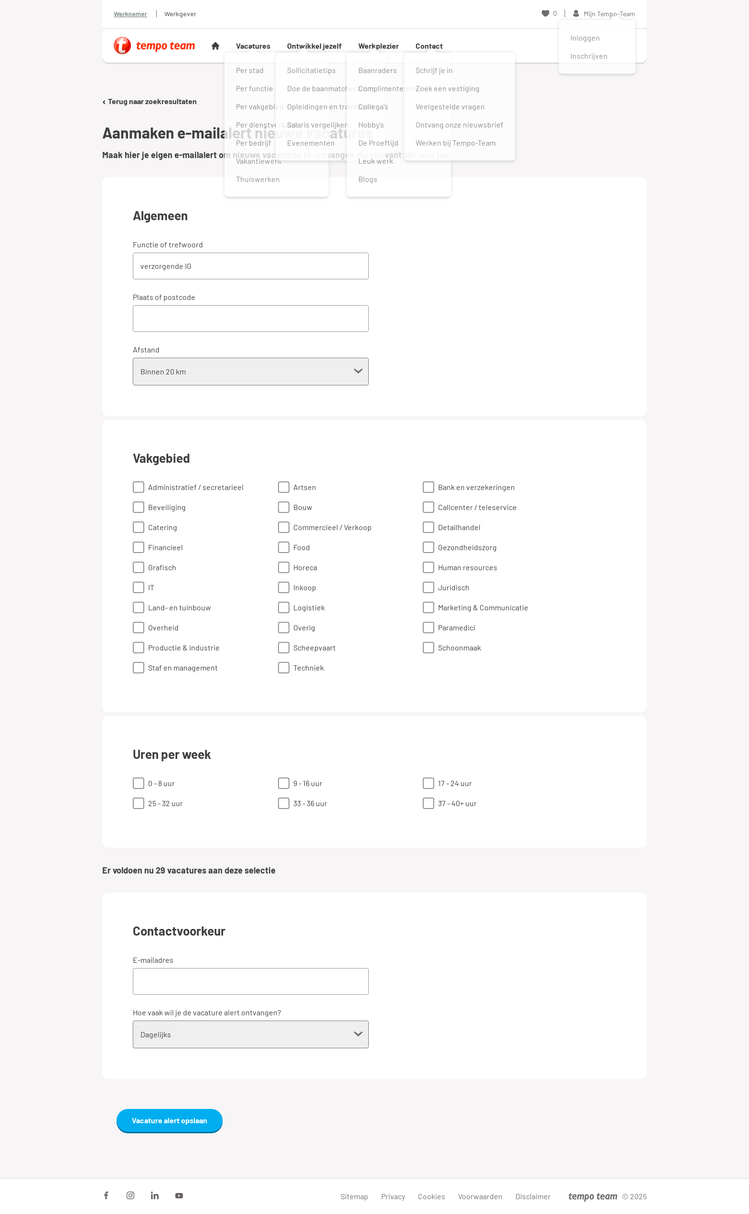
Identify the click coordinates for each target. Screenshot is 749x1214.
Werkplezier (378, 45)
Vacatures (253, 45)
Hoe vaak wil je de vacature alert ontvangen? (207, 1012)
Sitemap (354, 1196)
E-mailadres (153, 959)
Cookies (431, 1196)
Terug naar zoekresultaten (149, 101)
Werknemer (130, 14)
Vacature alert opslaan (169, 1120)
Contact (429, 45)
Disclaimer (533, 1196)
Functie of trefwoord (168, 244)
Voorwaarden (480, 1196)
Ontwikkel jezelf (314, 45)
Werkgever (180, 14)
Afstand (146, 349)
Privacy (393, 1196)
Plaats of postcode (164, 296)
